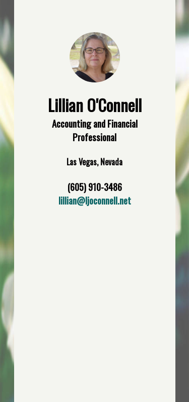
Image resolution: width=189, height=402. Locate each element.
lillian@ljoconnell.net (94, 200)
